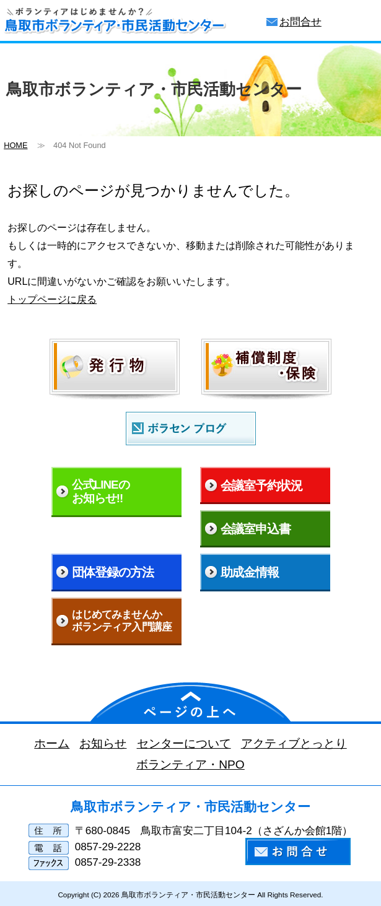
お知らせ (102, 743)
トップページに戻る (52, 299)
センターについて (184, 743)
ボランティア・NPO (190, 764)
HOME (15, 145)
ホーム (51, 743)
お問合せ (300, 22)
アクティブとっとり (294, 743)
